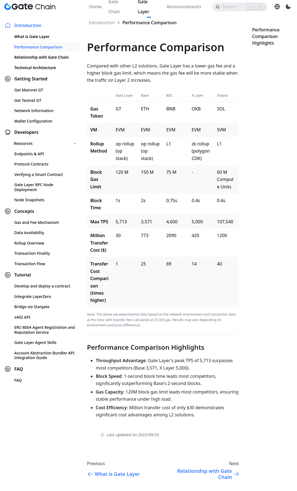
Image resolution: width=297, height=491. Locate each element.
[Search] (239, 6)
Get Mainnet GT (28, 90)
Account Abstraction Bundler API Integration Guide (44, 355)
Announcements (184, 7)
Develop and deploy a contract (42, 286)
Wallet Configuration (33, 121)
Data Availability (29, 232)
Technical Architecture (35, 67)
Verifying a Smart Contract (38, 174)
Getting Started (30, 79)
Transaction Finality (32, 253)
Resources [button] (23, 143)
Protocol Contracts (31, 164)
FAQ (18, 369)
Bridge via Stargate (32, 306)
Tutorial (22, 275)
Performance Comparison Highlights (265, 36)
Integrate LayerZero (32, 296)
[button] (277, 6)
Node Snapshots (29, 199)
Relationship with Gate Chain (41, 57)
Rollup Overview (29, 243)
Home (95, 7)
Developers (26, 132)
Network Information (33, 110)
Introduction (27, 25)
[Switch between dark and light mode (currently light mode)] (288, 6)
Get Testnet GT (27, 100)
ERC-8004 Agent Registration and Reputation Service (44, 330)
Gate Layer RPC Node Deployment (33, 187)
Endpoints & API (29, 153)
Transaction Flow (29, 263)
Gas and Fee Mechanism (36, 222)
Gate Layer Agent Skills (35, 342)
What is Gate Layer (32, 36)
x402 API (22, 317)
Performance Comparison (38, 47)
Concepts (24, 211)
